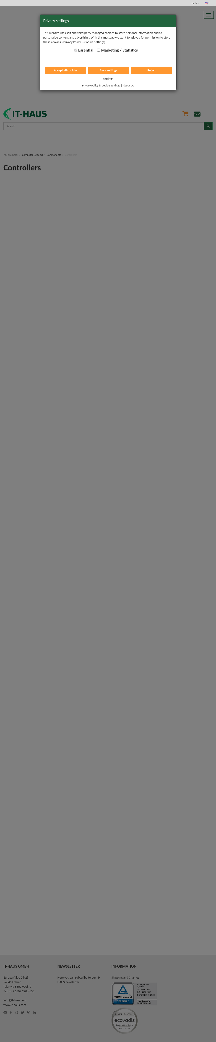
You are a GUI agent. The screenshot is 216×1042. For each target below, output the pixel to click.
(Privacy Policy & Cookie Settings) (83, 42)
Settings (108, 79)
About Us (128, 85)
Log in (195, 3)
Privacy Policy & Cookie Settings (101, 85)
